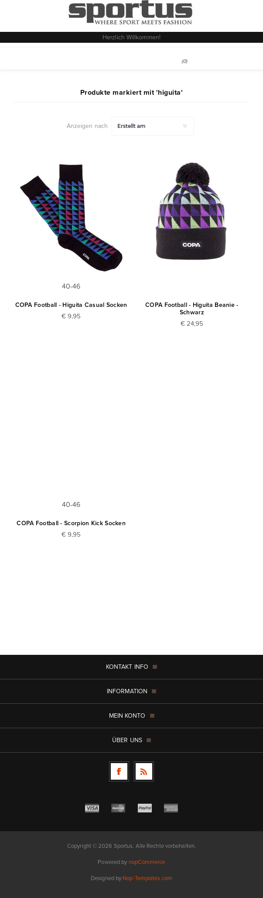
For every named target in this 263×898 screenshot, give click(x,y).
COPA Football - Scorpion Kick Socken (71, 523)
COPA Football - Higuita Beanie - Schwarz (192, 308)
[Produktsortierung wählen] (153, 126)
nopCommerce (147, 862)
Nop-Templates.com (147, 878)
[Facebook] (119, 771)
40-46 (71, 286)
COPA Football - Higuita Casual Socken (71, 305)
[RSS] (144, 771)
